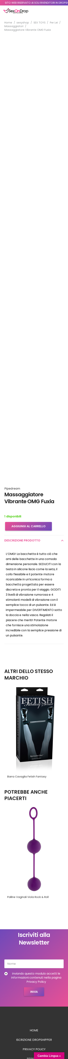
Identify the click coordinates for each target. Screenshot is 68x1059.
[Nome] (34, 963)
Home (8, 22)
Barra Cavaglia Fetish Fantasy (26, 776)
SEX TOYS (40, 22)
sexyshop (23, 22)
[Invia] (34, 991)
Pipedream (12, 488)
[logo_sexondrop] (16, 11)
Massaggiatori (13, 26)
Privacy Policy (34, 1049)
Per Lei (54, 22)
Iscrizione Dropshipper (34, 1040)
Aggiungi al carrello (28, 526)
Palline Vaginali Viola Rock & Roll (28, 897)
